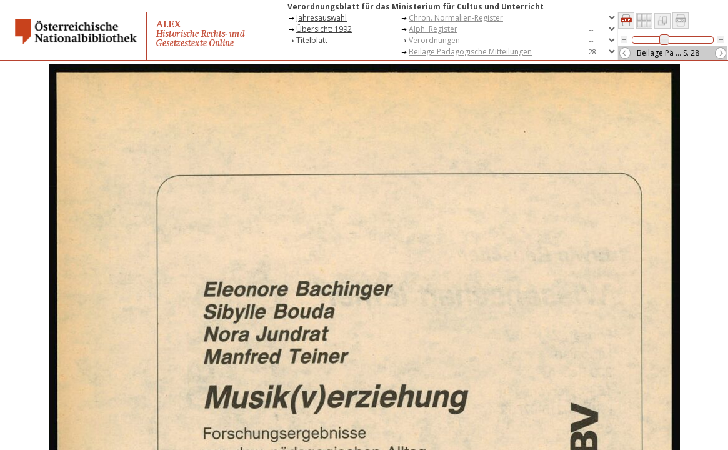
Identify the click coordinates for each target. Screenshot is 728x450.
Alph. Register (433, 29)
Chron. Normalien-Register (456, 17)
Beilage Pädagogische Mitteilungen (470, 51)
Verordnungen (434, 40)
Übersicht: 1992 (324, 29)
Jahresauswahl (321, 17)
